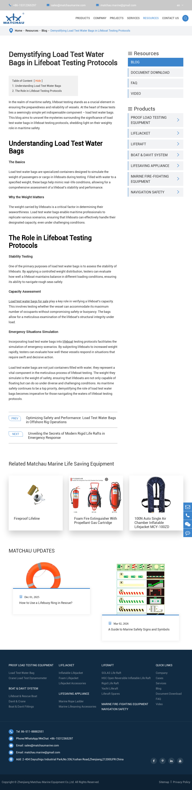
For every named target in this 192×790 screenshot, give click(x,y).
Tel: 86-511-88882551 (26, 731)
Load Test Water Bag (21, 673)
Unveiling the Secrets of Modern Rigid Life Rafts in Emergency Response (66, 435)
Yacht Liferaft (110, 688)
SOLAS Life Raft (111, 673)
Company (99, 18)
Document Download (150, 72)
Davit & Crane (17, 701)
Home (18, 30)
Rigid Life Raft (110, 683)
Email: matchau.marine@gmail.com (34, 752)
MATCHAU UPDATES (32, 551)
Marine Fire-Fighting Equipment (150, 179)
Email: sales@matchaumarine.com (34, 745)
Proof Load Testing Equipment (149, 120)
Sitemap (164, 782)
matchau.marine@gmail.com (116, 5)
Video (136, 93)
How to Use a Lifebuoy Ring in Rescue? (45, 603)
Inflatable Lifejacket (71, 673)
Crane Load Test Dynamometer (28, 678)
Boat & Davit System (149, 155)
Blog (44, 30)
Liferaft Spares (111, 693)
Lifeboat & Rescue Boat (23, 696)
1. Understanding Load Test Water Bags (36, 85)
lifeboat (68, 341)
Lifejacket (140, 133)
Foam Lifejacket (68, 678)
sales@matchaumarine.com (66, 5)
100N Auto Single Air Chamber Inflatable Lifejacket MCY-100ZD (151, 522)
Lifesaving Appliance (150, 166)
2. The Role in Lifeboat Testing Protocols (37, 91)
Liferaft (138, 144)
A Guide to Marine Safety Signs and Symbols (138, 629)
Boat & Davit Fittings (21, 706)
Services (133, 18)
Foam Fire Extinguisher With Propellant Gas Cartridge (95, 520)
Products (83, 18)
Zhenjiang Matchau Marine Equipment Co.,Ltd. (45, 782)
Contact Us (170, 18)
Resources (151, 18)
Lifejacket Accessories (72, 683)
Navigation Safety (147, 192)
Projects (117, 18)
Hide (38, 80)
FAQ (134, 83)
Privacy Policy (181, 782)
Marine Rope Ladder (71, 701)
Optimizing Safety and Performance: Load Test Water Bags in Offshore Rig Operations (71, 420)
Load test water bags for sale (28, 301)
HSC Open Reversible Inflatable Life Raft (126, 678)
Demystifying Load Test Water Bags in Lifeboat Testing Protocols (90, 30)
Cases (159, 678)
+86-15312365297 (22, 5)
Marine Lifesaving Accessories (77, 706)
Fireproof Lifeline (27, 518)
